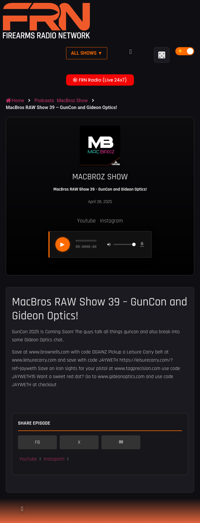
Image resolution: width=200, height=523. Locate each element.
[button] (130, 52)
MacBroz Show (72, 100)
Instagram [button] (53, 459)
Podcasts (44, 100)
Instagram (111, 220)
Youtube (86, 220)
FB (37, 442)
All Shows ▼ (86, 53)
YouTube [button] (28, 459)
